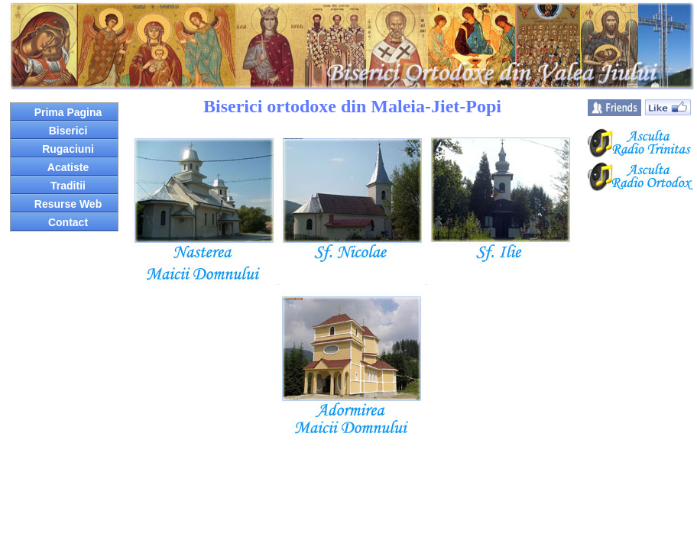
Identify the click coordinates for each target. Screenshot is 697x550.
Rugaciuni (68, 149)
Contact (68, 222)
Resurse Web (68, 204)
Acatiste (68, 167)
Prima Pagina (68, 112)
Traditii (68, 186)
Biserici (68, 131)
